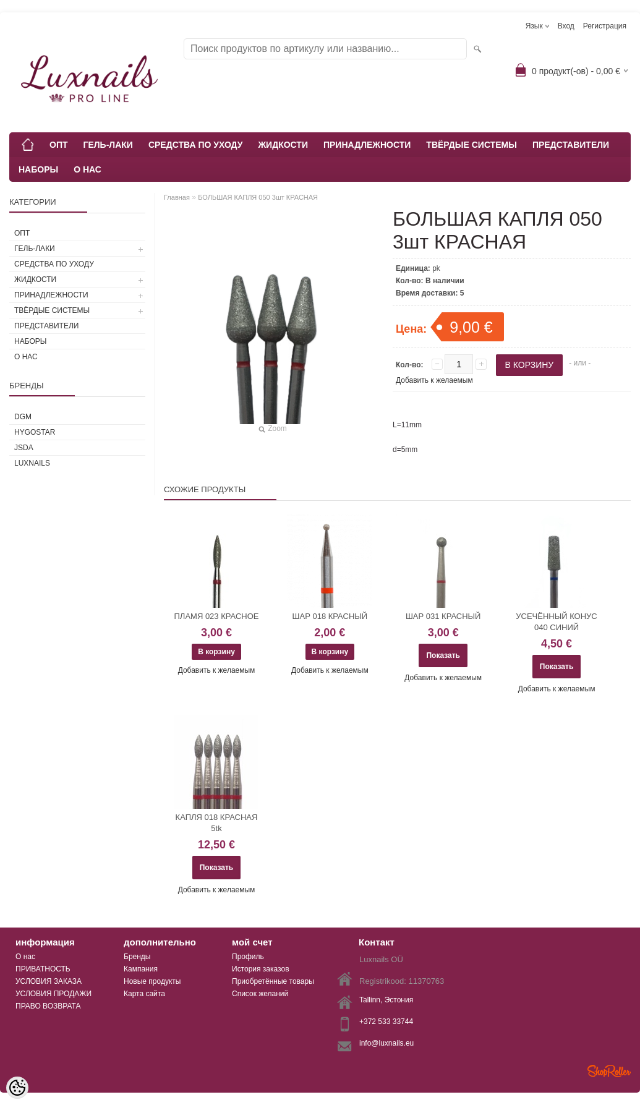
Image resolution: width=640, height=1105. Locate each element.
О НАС (87, 169)
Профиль (248, 956)
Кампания (141, 969)
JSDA (23, 447)
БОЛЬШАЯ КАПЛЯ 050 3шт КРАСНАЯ (258, 197)
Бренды (137, 956)
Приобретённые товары (273, 981)
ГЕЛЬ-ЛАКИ (108, 145)
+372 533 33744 (386, 1021)
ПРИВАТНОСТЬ (42, 969)
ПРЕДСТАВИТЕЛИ (570, 145)
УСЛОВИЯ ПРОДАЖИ (53, 993)
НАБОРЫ (38, 169)
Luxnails (32, 463)
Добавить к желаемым (434, 380)
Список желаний (260, 993)
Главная (177, 197)
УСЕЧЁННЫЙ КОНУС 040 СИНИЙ (556, 622)
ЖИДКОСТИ (283, 145)
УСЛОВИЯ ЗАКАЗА (48, 981)
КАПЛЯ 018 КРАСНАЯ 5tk (217, 823)
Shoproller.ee (609, 1071)
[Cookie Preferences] (17, 1088)
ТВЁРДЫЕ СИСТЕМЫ (471, 145)
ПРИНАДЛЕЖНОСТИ (367, 145)
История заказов (260, 969)
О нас (25, 956)
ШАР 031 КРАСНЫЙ (443, 616)
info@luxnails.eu (386, 1043)
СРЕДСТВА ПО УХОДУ (195, 145)
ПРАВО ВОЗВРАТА (48, 1006)
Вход (566, 26)
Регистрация (604, 26)
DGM (23, 416)
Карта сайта (144, 993)
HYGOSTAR (34, 432)
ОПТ (58, 145)
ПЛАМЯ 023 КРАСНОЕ (216, 616)
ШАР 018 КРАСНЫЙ (330, 616)
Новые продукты (152, 981)
